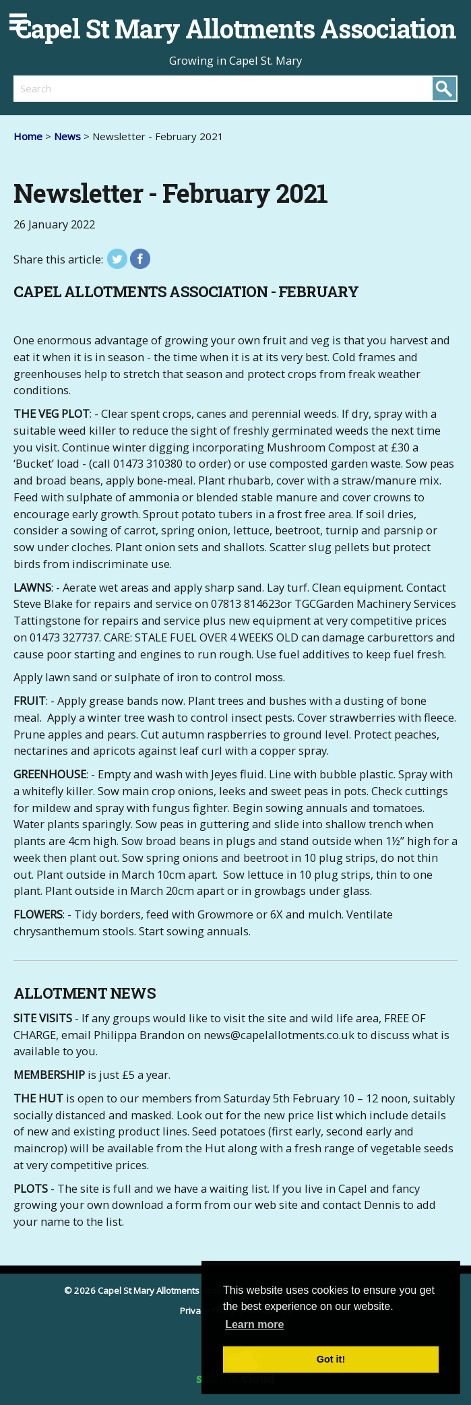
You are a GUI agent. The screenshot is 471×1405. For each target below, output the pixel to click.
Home (27, 136)
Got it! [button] (331, 1359)
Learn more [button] (254, 1324)
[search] (124, 88)
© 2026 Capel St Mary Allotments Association (156, 1290)
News (67, 136)
